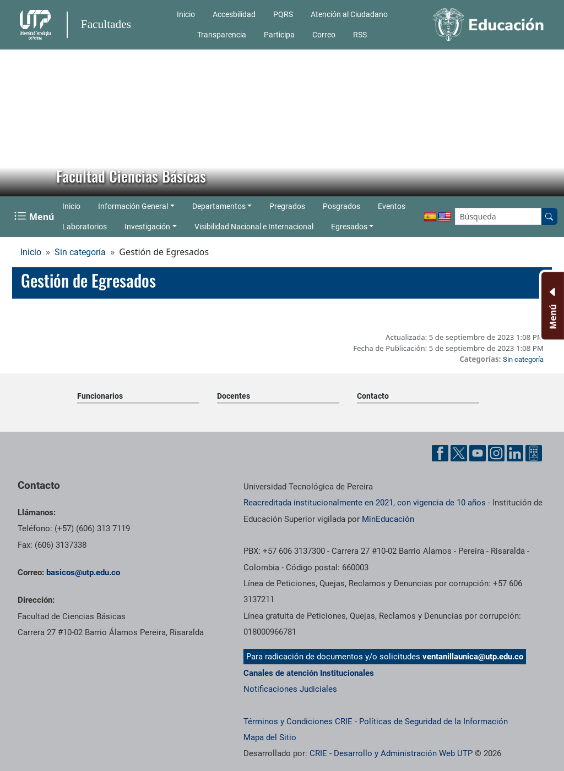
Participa (279, 34)
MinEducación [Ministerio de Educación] (388, 519)
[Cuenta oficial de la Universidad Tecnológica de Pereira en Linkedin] (515, 453)
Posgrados (341, 206)
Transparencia (221, 34)
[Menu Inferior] (551, 306)
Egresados (349, 226)
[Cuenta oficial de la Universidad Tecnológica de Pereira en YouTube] (477, 453)
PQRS (283, 14)
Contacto (373, 396)
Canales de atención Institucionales (308, 673)
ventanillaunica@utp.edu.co (472, 657)
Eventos (391, 206)
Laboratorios (84, 226)
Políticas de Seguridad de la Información (433, 721)
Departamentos (219, 206)
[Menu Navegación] (35, 216)
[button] (17, 122)
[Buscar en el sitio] (549, 216)
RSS (360, 34)
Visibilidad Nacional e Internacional (253, 226)
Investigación (147, 226)
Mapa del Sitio (269, 737)
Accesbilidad (234, 14)
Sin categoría (80, 252)
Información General (133, 206)
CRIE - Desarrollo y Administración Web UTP (391, 753)
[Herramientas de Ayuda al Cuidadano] (533, 453)
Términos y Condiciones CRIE (297, 721)
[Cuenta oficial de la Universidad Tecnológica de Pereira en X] (459, 453)
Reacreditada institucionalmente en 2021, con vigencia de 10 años (364, 503)
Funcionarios (100, 396)
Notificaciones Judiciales (290, 689)
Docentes (233, 396)
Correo (323, 34)
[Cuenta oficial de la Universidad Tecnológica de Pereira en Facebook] (440, 453)
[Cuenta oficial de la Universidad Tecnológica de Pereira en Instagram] (496, 453)
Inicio (186, 14)
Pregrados (287, 206)
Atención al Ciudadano (349, 14)
